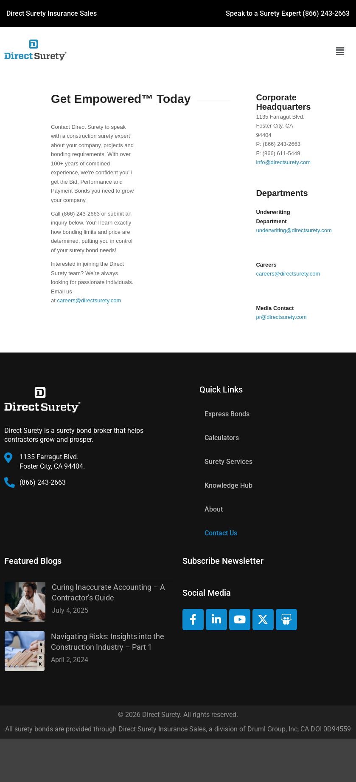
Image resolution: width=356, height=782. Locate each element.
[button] (340, 51)
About (214, 509)
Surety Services (228, 462)
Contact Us (221, 533)
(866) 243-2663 (326, 13)
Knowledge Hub (228, 485)
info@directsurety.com (283, 162)
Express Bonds (227, 414)
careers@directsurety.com (89, 300)
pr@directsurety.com (281, 317)
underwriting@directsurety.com (293, 230)
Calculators (222, 438)
